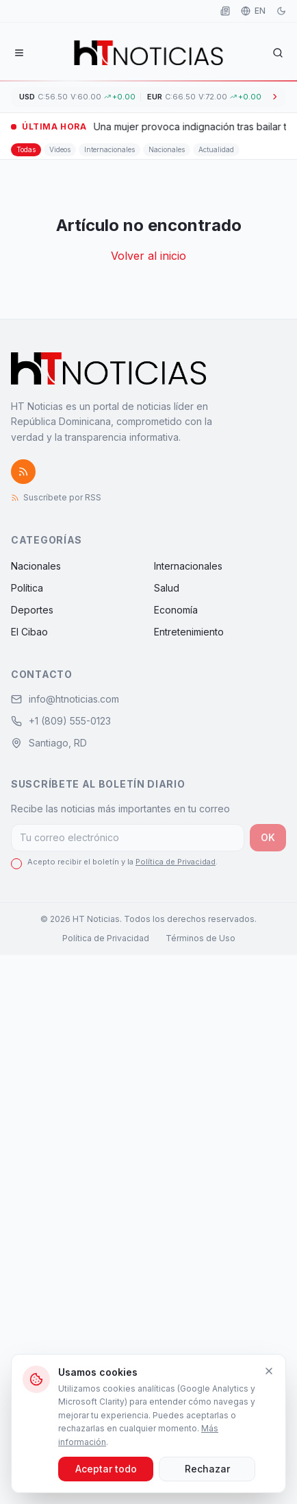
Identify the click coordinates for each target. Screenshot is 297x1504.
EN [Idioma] (253, 10)
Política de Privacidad (175, 861)
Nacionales (166, 149)
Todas (26, 149)
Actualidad (216, 149)
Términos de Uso (200, 938)
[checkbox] (16, 863)
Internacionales (109, 149)
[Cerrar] (268, 1371)
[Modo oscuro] (281, 11)
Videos (59, 149)
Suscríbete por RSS (56, 497)
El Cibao (29, 632)
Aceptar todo (106, 1469)
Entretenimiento (189, 632)
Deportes (32, 610)
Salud (166, 588)
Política (27, 588)
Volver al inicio (148, 256)
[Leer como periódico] (225, 11)
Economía (176, 610)
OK (268, 837)
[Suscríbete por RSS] (23, 471)
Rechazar (207, 1469)
